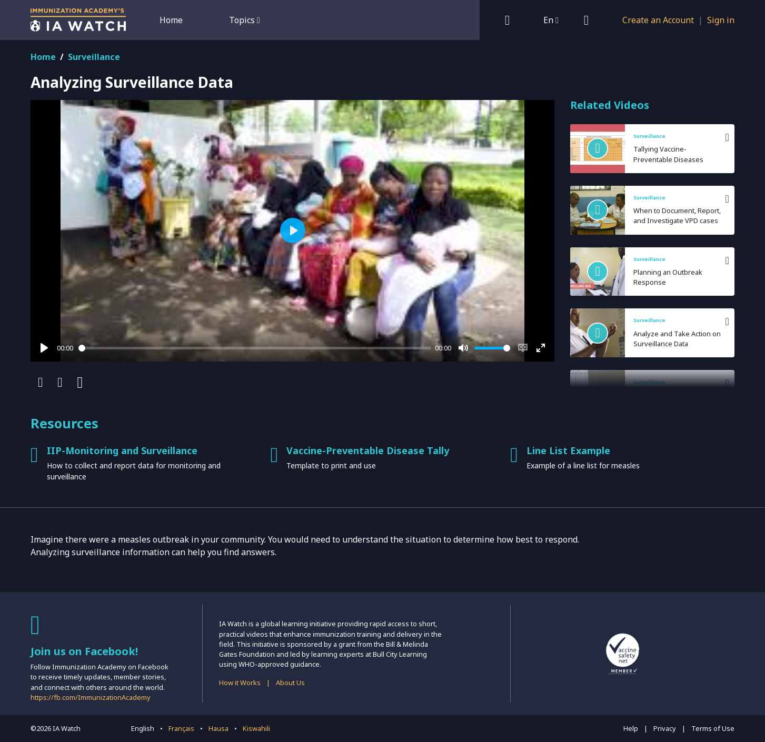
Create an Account (658, 20)
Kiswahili (256, 728)
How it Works (240, 682)
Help (630, 728)
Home (171, 20)
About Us (290, 682)
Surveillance (94, 57)
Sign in (720, 20)
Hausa (218, 728)
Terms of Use (712, 728)
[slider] (254, 348)
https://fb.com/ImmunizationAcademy (91, 697)
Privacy (664, 728)
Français (181, 728)
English (142, 728)
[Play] (44, 347)
